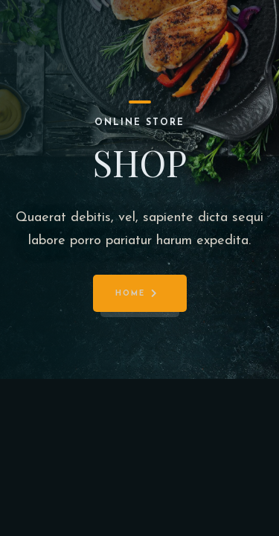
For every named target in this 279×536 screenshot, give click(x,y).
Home (130, 294)
